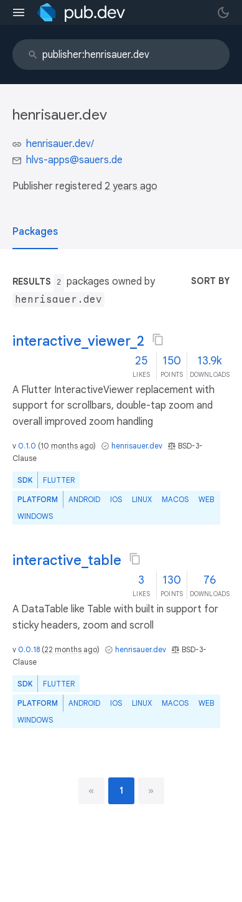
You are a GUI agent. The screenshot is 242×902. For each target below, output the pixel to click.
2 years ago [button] (131, 186)
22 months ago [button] (70, 649)
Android (84, 499)
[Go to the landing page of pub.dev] (81, 12)
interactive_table (66, 560)
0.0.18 (29, 649)
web (206, 499)
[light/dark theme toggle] (223, 12)
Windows (35, 516)
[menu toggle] (18, 12)
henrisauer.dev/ (60, 144)
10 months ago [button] (66, 445)
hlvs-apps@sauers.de (74, 160)
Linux (142, 499)
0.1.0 (27, 445)
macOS (175, 499)
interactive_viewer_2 (78, 341)
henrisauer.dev (136, 445)
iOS (116, 499)
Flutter (59, 480)
